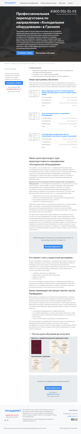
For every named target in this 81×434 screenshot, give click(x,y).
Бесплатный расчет (53, 247)
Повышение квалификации (29, 3)
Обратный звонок (53, 388)
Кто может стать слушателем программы (45, 74)
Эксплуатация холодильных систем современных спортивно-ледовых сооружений (59, 135)
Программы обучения (45, 53)
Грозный (74, 413)
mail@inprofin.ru (72, 416)
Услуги (70, 3)
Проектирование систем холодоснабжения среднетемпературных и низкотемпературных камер (59, 92)
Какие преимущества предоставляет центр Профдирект (50, 76)
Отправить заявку (25, 53)
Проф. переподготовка (48, 3)
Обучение (62, 3)
